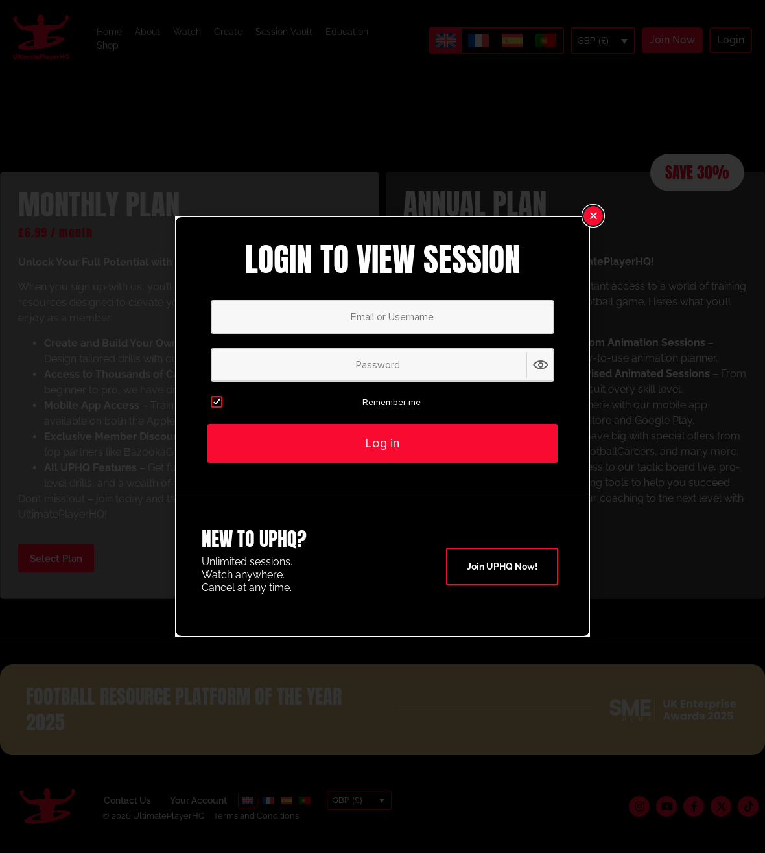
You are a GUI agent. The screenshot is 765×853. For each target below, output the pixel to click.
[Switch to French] (478, 40)
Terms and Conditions (256, 816)
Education (346, 32)
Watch (187, 32)
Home (109, 32)
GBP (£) (593, 40)
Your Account (198, 800)
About (147, 32)
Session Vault (283, 32)
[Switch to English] (446, 40)
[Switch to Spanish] (512, 40)
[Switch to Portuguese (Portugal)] (546, 40)
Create (228, 32)
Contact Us (127, 800)
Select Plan (56, 559)
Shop (108, 45)
